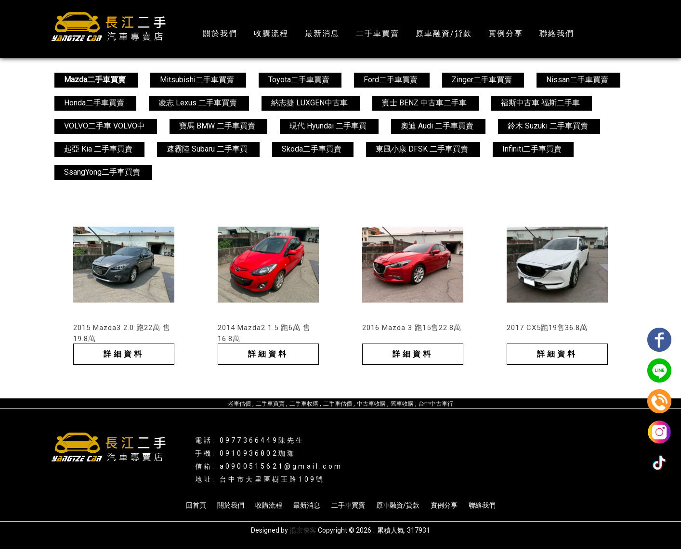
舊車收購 (402, 403)
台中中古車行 (436, 403)
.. (374, 530)
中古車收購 (371, 403)
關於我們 (220, 33)
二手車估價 (337, 403)
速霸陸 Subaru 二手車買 (207, 148)
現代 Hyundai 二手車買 (328, 125)
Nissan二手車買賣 (577, 79)
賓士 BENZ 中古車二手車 (424, 102)
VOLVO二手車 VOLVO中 (104, 125)
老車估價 (239, 403)
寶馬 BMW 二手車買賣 (217, 125)
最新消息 (322, 33)
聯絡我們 (556, 33)
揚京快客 (302, 530)
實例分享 (505, 33)
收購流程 (271, 33)
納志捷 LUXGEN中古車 (309, 102)
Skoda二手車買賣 (311, 148)
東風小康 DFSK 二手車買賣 (422, 148)
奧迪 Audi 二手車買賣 (437, 125)
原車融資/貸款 (444, 33)
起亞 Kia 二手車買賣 (98, 148)
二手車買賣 (377, 33)
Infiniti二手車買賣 (532, 148)
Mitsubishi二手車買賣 (197, 79)
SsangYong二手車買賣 (102, 172)
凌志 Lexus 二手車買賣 (197, 102)
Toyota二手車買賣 (298, 79)
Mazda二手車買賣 (95, 79)
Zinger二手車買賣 (482, 79)
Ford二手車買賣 (391, 79)
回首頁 (196, 505)
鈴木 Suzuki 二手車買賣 (548, 125)
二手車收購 (303, 403)
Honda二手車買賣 (94, 102)
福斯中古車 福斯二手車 (540, 102)
